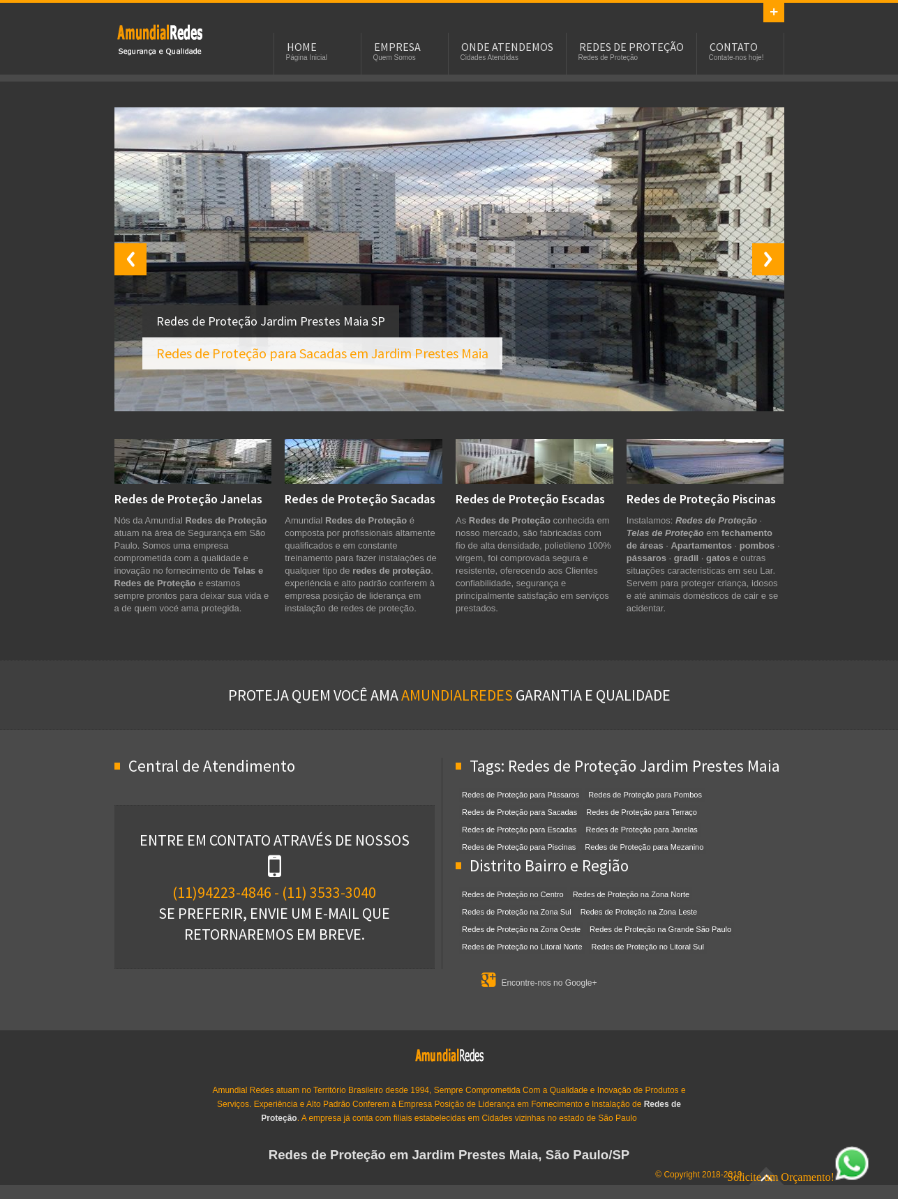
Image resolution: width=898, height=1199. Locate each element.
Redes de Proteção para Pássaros (520, 795)
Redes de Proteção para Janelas (642, 829)
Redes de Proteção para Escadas (519, 829)
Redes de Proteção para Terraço (641, 812)
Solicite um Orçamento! (798, 1177)
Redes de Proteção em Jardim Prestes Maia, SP (159, 39)
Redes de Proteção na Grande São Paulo (660, 929)
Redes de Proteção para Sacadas (519, 812)
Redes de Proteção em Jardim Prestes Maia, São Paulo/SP (449, 1154)
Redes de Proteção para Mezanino (644, 847)
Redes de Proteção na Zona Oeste (521, 929)
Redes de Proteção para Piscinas (519, 847)
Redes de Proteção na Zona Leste (639, 912)
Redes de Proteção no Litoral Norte (522, 946)
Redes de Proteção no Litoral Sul (648, 946)
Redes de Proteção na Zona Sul (516, 912)
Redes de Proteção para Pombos (645, 795)
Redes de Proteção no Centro (513, 894)
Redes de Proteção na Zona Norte (631, 894)
